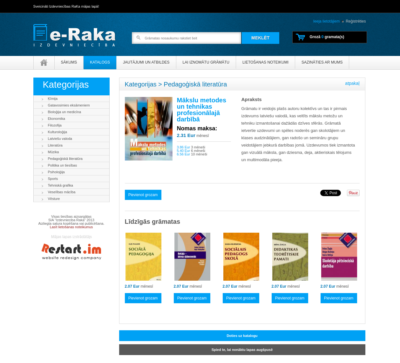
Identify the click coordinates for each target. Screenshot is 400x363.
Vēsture (54, 199)
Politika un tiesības (62, 165)
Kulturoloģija (57, 132)
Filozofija (55, 125)
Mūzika (53, 152)
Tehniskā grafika (60, 185)
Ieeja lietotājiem (326, 21)
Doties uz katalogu (242, 336)
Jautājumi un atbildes (146, 62)
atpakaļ (352, 83)
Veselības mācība (62, 192)
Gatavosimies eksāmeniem (69, 105)
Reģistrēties (356, 21)
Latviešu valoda (60, 138)
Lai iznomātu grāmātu (206, 62)
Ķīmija (53, 98)
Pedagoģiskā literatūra (65, 159)
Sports (53, 179)
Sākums (69, 62)
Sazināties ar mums (322, 62)
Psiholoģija (56, 172)
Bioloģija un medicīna (64, 112)
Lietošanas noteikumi (265, 62)
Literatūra (55, 145)
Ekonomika (56, 118)
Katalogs (100, 62)
